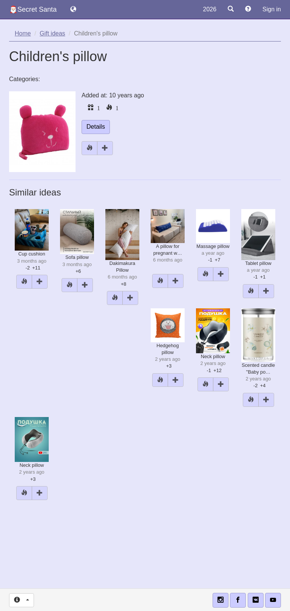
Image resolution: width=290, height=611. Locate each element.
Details (95, 126)
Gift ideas (52, 33)
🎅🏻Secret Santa (33, 9)
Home (23, 33)
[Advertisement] (145, 555)
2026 (209, 9)
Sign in (271, 9)
